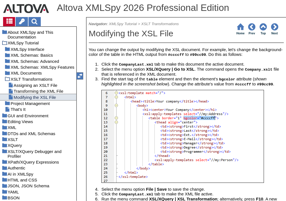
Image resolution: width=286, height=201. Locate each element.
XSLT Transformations (160, 24)
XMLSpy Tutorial (123, 24)
